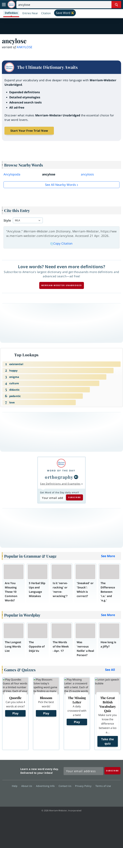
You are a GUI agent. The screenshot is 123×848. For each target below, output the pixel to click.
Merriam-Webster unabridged (61, 285)
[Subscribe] (112, 770)
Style (7, 220)
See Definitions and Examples (60, 483)
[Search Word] (116, 4)
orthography (59, 477)
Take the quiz (107, 741)
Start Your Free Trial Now (29, 130)
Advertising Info (46, 785)
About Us (27, 785)
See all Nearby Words (60, 185)
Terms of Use (103, 785)
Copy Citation (61, 243)
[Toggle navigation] (4, 4)
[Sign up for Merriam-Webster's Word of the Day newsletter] (83, 771)
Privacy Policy (84, 785)
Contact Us (66, 785)
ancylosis (87, 174)
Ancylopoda (12, 174)
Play (15, 713)
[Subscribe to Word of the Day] (52, 497)
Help (15, 785)
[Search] (68, 4)
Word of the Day (61, 470)
